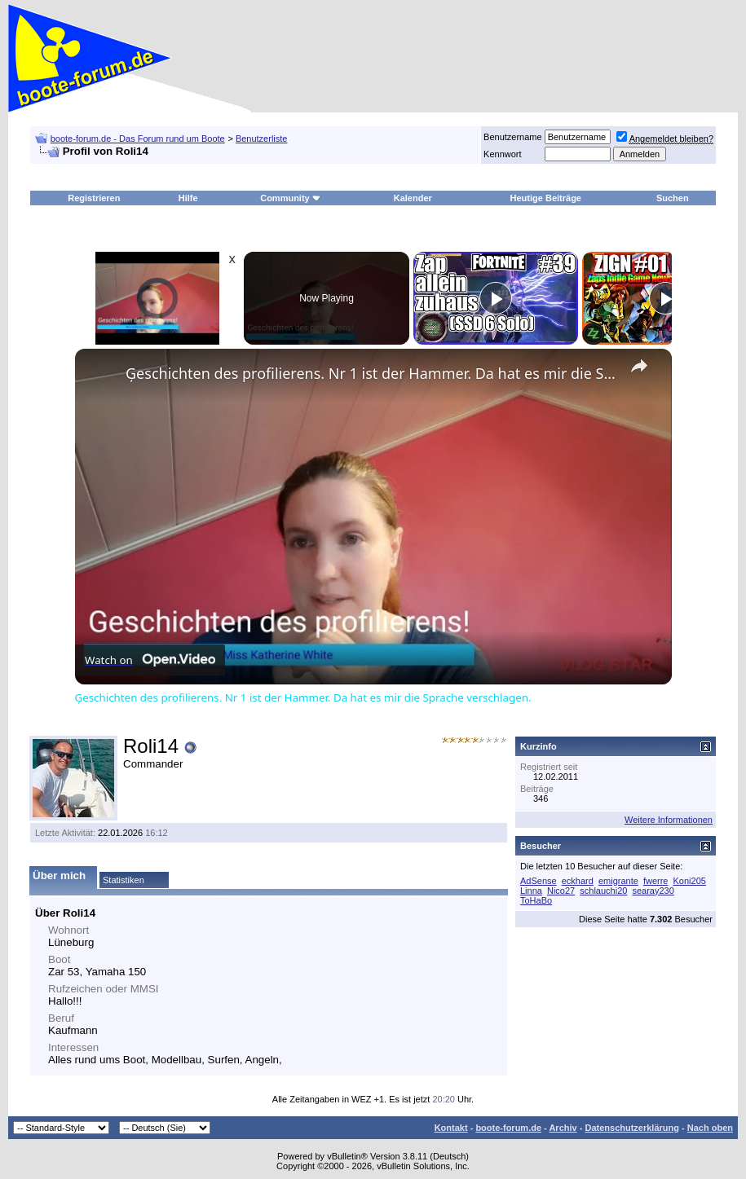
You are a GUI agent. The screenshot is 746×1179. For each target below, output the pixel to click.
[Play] (495, 298)
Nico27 (561, 890)
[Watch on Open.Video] (150, 659)
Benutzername (512, 137)
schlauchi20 (603, 890)
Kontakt (451, 1128)
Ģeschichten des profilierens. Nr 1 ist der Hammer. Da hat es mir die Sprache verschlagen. (371, 373)
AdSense (538, 881)
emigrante (618, 881)
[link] (101, 375)
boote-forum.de (508, 1128)
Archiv (562, 1128)
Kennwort (502, 154)
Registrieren (94, 198)
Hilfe (188, 198)
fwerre (656, 881)
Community (290, 198)
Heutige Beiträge (545, 198)
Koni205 (689, 881)
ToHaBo (536, 900)
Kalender (413, 198)
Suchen (672, 198)
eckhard (578, 881)
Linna (531, 890)
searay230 (652, 890)
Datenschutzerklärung (632, 1128)
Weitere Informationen (669, 820)
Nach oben (710, 1128)
